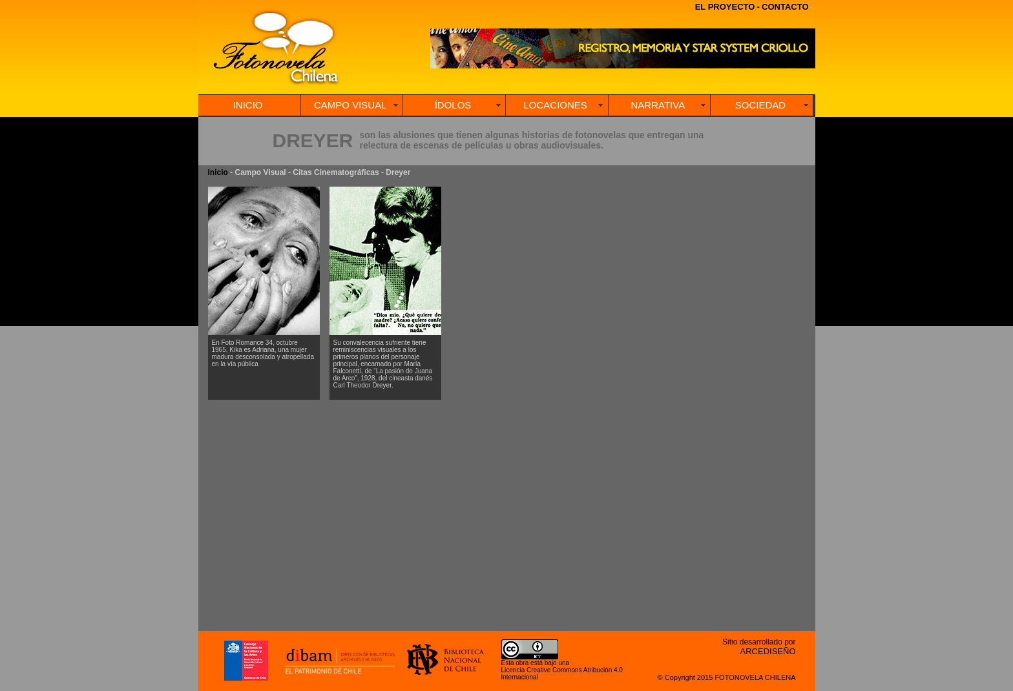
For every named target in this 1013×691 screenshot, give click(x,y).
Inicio (218, 172)
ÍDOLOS (453, 104)
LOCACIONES (555, 104)
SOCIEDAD (760, 104)
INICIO (248, 104)
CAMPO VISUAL (350, 104)
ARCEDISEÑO (768, 651)
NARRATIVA (658, 104)
